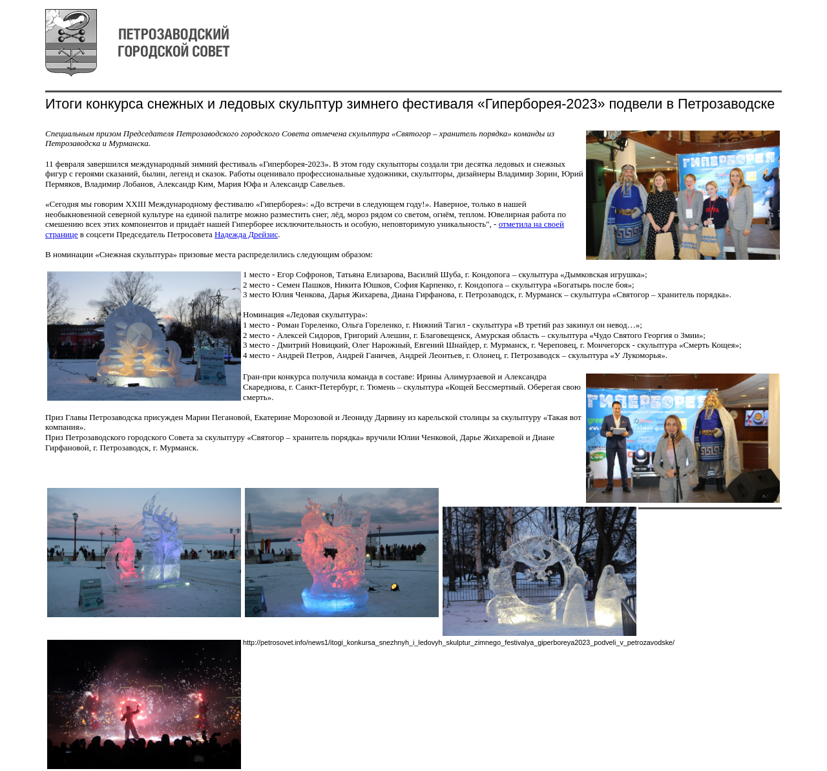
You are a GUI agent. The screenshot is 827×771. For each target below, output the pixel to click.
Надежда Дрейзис (246, 234)
